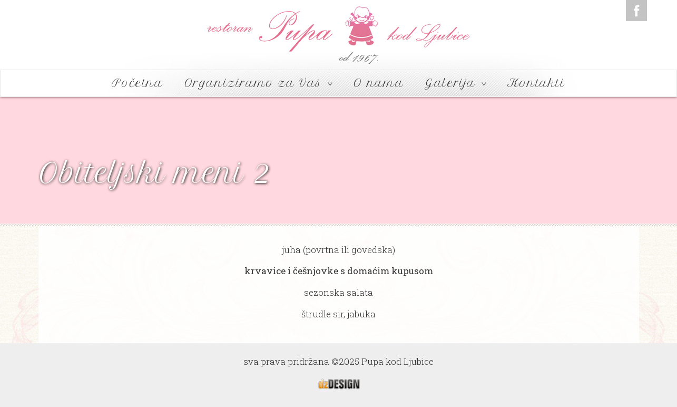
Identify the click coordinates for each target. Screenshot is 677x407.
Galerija (455, 83)
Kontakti (536, 83)
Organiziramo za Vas (258, 83)
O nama (379, 83)
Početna (137, 83)
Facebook (636, 10)
